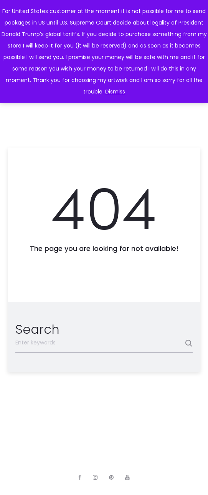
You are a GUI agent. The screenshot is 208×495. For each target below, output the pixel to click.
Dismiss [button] (115, 91)
